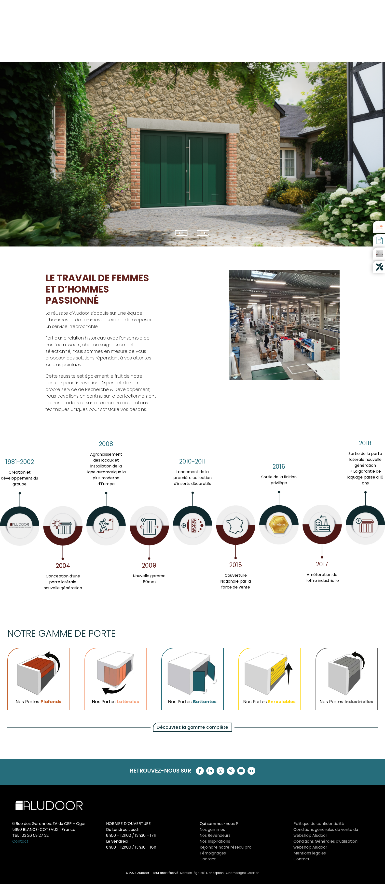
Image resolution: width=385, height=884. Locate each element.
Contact (20, 841)
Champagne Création (243, 873)
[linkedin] (210, 771)
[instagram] (220, 771)
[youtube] (241, 771)
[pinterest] (231, 771)
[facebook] (200, 771)
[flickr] (251, 771)
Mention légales (192, 873)
